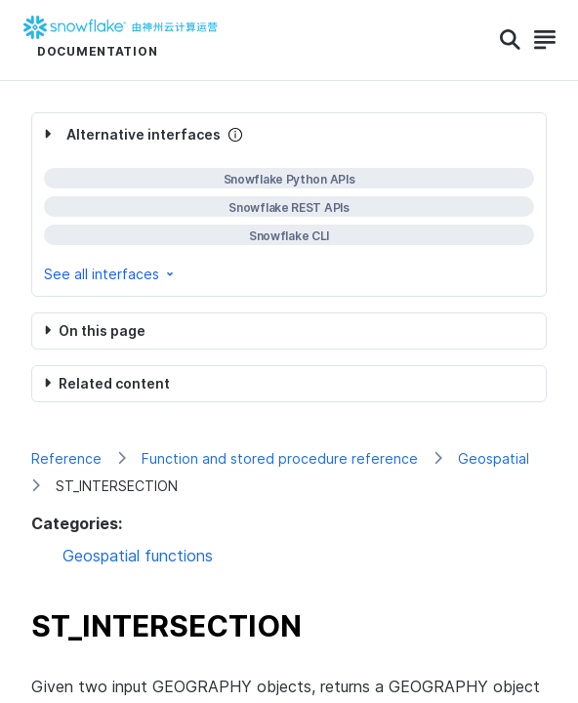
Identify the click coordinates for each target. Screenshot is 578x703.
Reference (66, 458)
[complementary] (289, 204)
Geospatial (493, 458)
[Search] (510, 40)
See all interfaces (110, 274)
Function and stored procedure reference (280, 458)
